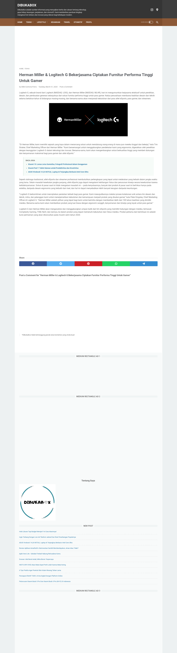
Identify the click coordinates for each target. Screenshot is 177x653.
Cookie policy (104, 644)
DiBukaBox (28, 2)
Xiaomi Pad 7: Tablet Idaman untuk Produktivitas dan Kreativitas (53, 177)
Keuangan (57, 18)
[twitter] (47, 290)
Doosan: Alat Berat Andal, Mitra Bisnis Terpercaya (138, 245)
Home (21, 18)
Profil (91, 18)
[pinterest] (65, 290)
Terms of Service (130, 644)
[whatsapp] (84, 290)
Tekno (30, 18)
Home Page (38, 644)
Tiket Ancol (92, 644)
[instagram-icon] (150, 7)
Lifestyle (43, 18)
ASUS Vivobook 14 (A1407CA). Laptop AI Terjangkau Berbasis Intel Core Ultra (58, 181)
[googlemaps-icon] (155, 7)
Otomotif (79, 18)
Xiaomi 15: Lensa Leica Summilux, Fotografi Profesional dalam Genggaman (57, 174)
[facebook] (28, 290)
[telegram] (103, 290)
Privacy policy (116, 644)
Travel (69, 18)
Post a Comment (66, 84)
